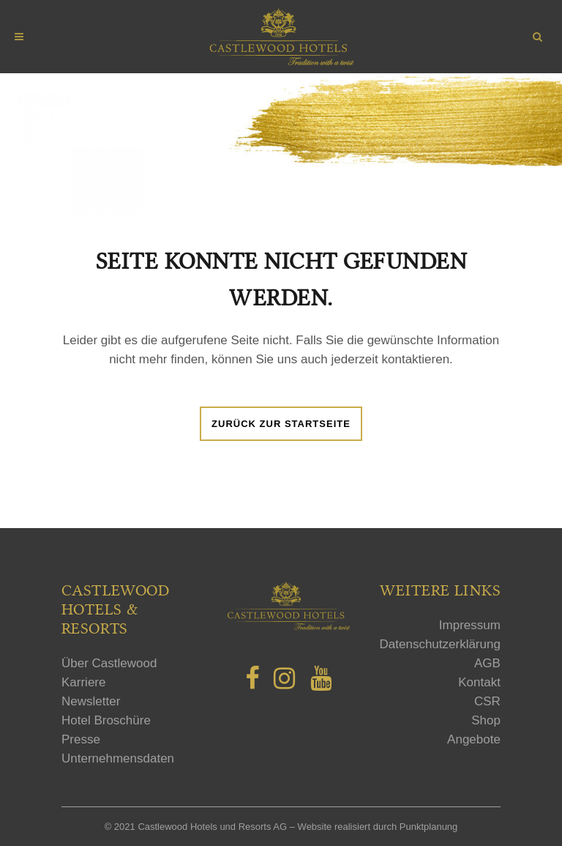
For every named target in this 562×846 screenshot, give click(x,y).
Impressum (470, 625)
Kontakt (479, 682)
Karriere (83, 682)
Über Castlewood (109, 663)
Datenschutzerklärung (440, 644)
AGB (487, 663)
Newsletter (90, 701)
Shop (486, 720)
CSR (487, 701)
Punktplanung (429, 826)
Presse (80, 739)
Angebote (474, 739)
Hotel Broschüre (106, 720)
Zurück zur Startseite (281, 423)
